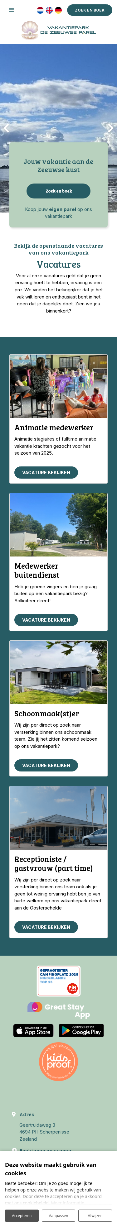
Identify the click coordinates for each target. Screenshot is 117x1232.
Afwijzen (95, 1215)
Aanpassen (58, 1215)
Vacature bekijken (46, 472)
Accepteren (22, 1215)
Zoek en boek (59, 191)
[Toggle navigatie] (11, 10)
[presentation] (6, 128)
